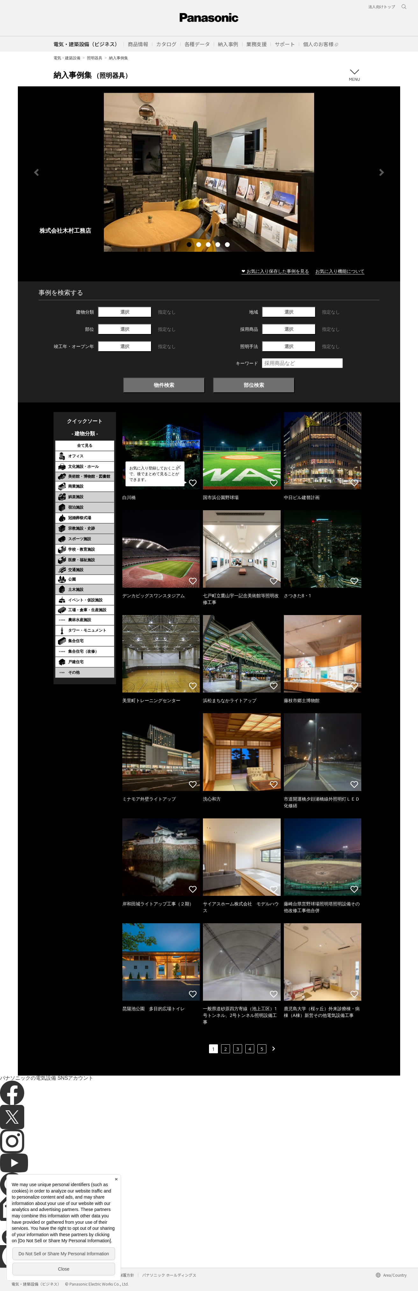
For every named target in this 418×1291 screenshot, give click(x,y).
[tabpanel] (209, 172)
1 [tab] (190, 245)
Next (381, 172)
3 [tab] (209, 245)
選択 (124, 312)
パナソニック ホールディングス (169, 1275)
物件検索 (164, 384)
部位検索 (254, 384)
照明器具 (94, 58)
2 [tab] (199, 245)
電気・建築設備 (67, 58)
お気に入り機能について (339, 271)
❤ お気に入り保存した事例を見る (275, 271)
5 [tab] (228, 245)
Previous (36, 172)
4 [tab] (218, 245)
